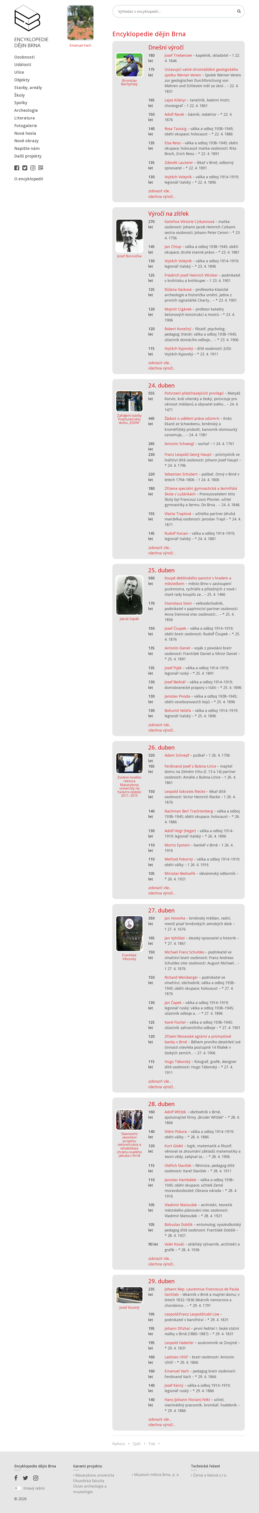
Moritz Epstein (177, 845)
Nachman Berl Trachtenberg (189, 811)
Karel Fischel (175, 1022)
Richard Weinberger (181, 977)
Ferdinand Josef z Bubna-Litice (190, 766)
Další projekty (28, 156)
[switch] (17, 1488)
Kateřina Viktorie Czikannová (189, 221)
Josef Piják (173, 667)
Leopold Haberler (179, 1342)
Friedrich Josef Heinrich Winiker (191, 275)
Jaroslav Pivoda (177, 696)
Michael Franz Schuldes (184, 952)
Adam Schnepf (177, 755)
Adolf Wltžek (175, 1111)
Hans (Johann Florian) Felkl (187, 1399)
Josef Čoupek (175, 628)
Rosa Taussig (176, 128)
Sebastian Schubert (181, 474)
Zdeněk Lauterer (179, 162)
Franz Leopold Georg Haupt (188, 454)
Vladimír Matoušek (181, 1204)
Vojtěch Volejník (178, 176)
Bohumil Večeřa (178, 710)
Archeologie (26, 110)
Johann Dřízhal (177, 1328)
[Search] (178, 11)
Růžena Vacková (178, 289)
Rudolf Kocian (176, 533)
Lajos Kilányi (175, 99)
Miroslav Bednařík (180, 873)
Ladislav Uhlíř (176, 1356)
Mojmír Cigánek (178, 309)
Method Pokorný (179, 859)
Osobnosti (24, 57)
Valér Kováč (174, 1244)
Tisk (151, 1443)
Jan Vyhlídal (175, 937)
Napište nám (27, 148)
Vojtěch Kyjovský (179, 348)
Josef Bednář (175, 681)
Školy (19, 95)
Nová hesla (25, 133)
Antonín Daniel (177, 647)
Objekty (22, 80)
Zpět (137, 1443)
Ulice (19, 72)
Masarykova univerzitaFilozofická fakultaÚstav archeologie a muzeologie (93, 1483)
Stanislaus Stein (178, 603)
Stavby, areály (28, 87)
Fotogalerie (25, 125)
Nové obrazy (26, 140)
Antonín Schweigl (179, 443)
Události (22, 64)
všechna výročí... (161, 196)
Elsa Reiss (173, 142)
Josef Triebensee (178, 55)
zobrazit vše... (159, 190)
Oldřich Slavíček (178, 1165)
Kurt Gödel (174, 1145)
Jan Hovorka (175, 918)
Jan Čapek (173, 1002)
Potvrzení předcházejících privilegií (194, 393)
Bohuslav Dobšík (179, 1224)
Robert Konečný (178, 328)
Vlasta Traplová (178, 513)
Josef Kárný (174, 1385)
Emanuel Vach (80, 45)
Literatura (24, 118)
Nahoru (118, 1443)
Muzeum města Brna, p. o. (155, 1474)
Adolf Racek (174, 114)
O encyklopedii (28, 179)
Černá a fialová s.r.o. (209, 1475)
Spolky (20, 102)
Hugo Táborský (177, 1061)
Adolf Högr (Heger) (180, 830)
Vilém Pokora (176, 1131)
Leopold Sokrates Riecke (185, 791)
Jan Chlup (173, 246)
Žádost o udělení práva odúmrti (192, 418)
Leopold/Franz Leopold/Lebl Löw (192, 1314)
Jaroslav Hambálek (180, 1179)
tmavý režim (34, 1488)
